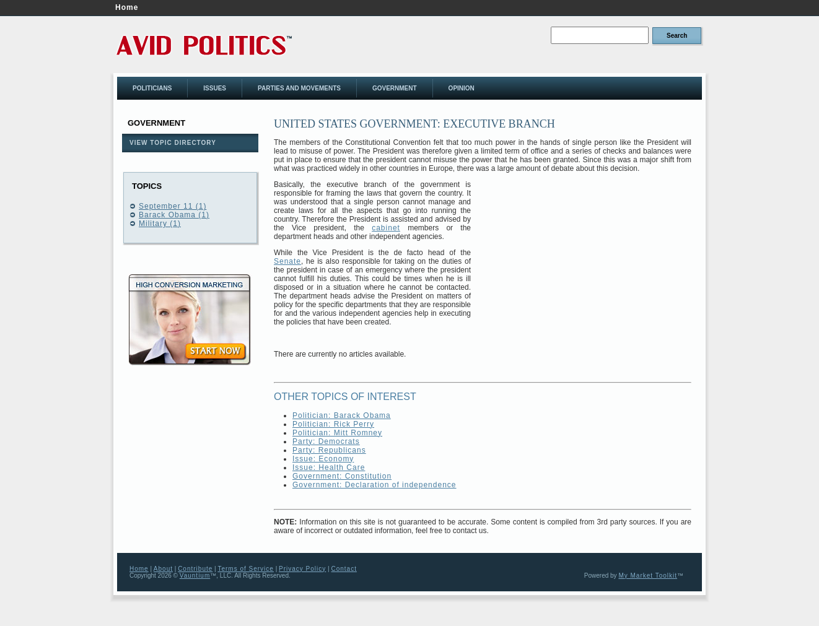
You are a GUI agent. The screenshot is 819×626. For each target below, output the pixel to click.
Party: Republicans (329, 450)
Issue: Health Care (328, 467)
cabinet (386, 228)
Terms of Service (245, 568)
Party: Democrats (326, 441)
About (163, 568)
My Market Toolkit (647, 575)
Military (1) (160, 223)
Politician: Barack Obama (341, 415)
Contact (343, 568)
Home (126, 7)
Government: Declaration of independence (374, 484)
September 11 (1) (172, 206)
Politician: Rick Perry (333, 424)
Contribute (195, 568)
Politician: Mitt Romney (337, 432)
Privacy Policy (302, 568)
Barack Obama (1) (174, 215)
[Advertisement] (587, 267)
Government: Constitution (342, 476)
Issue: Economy (323, 458)
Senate (287, 261)
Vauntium (195, 575)
